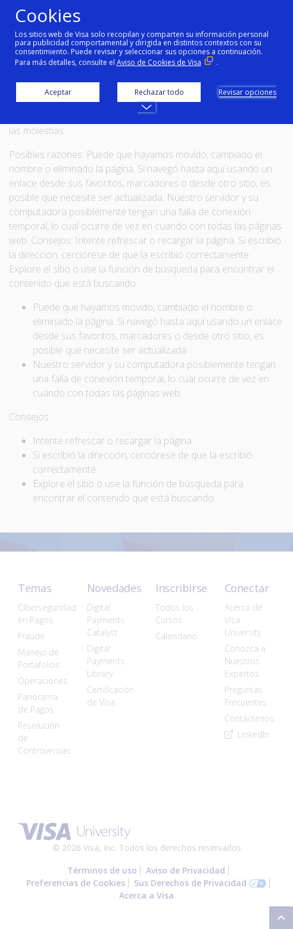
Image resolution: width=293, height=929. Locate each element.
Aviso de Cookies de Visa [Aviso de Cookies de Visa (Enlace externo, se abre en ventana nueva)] (159, 62)
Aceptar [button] (58, 92)
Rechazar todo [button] (159, 92)
